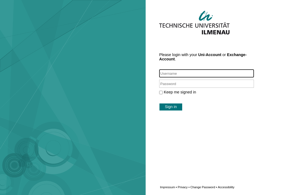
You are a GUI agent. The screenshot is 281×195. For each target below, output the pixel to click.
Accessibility (226, 187)
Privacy (183, 187)
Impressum (168, 187)
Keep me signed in (180, 92)
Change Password (212, 187)
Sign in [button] (171, 107)
